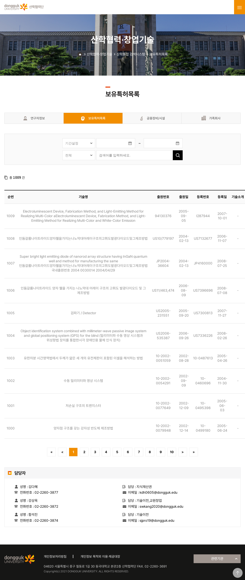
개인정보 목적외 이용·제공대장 (100, 557)
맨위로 (238, 573)
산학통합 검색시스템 (131, 54)
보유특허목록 (158, 54)
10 (172, 452)
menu (239, 7)
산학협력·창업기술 (99, 54)
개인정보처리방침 (55, 557)
